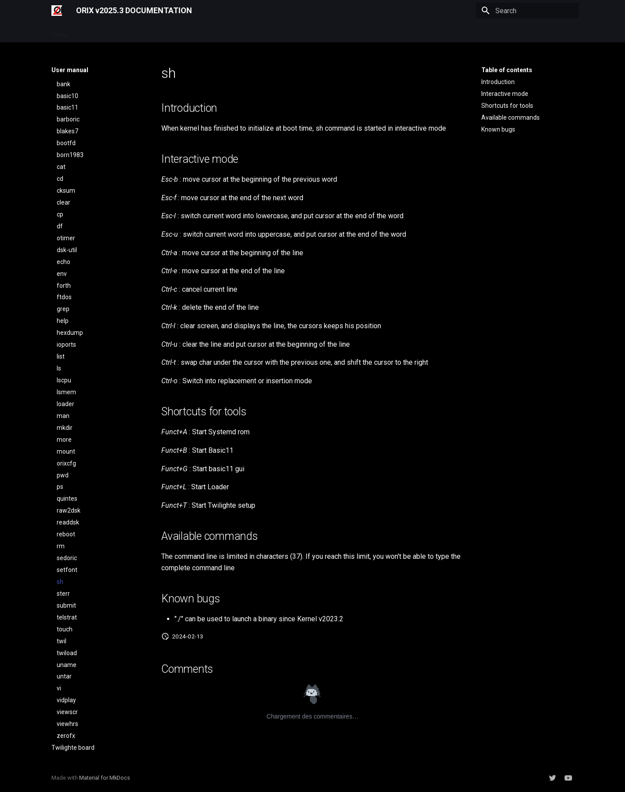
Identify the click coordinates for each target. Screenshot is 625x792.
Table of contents (506, 69)
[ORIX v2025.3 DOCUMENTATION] (56, 10)
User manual (96, 32)
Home (59, 32)
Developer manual (149, 32)
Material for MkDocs (104, 777)
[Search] (527, 10)
